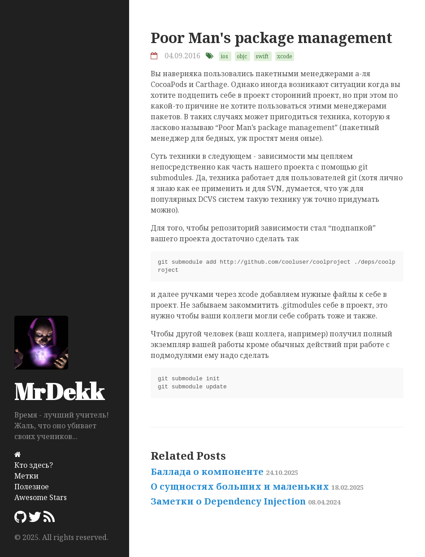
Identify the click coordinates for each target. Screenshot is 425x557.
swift (262, 56)
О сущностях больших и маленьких (257, 486)
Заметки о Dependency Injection (245, 501)
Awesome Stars (40, 497)
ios (224, 56)
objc (242, 56)
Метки (26, 476)
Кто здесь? (33, 465)
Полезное (31, 487)
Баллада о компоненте (224, 472)
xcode (284, 56)
